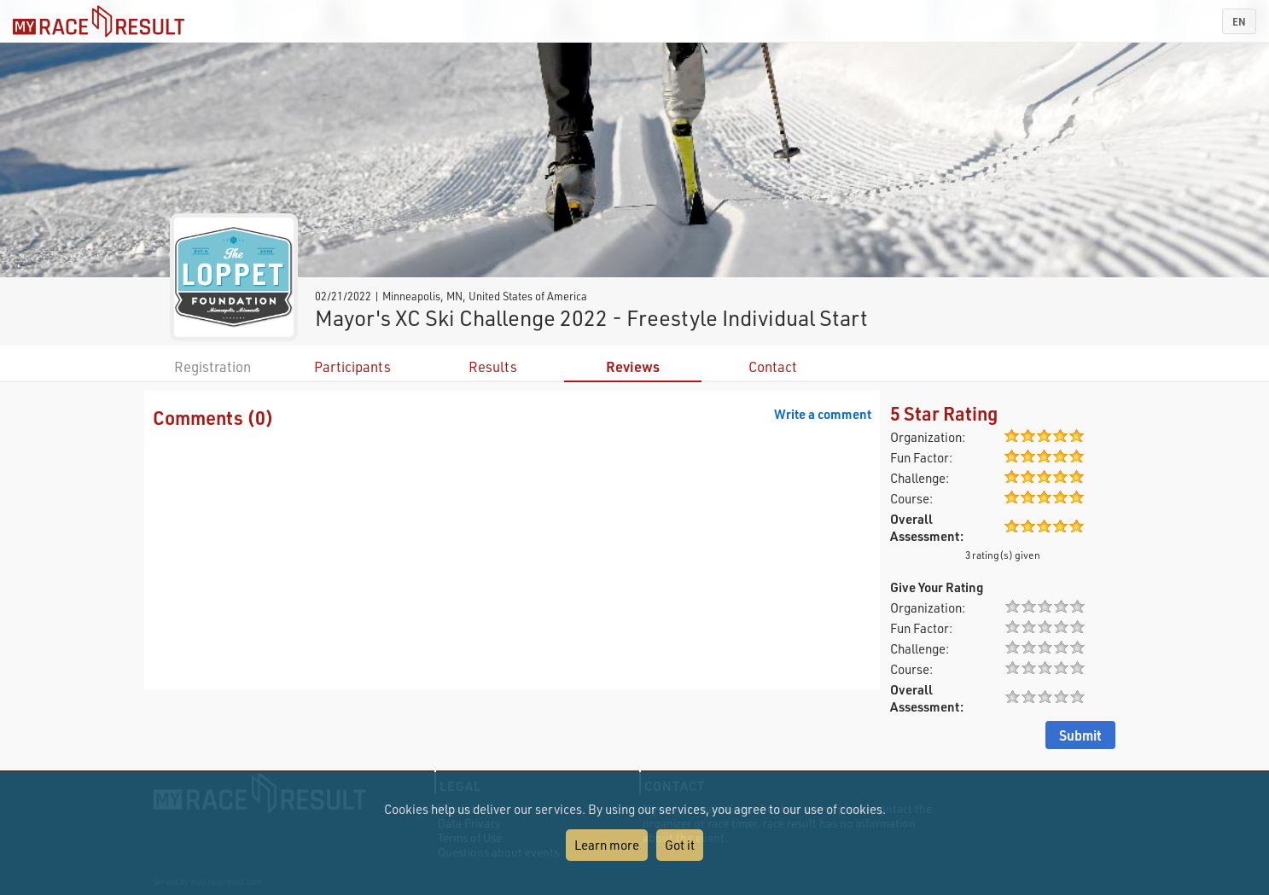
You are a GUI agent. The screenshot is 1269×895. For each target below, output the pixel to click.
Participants (352, 366)
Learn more (606, 844)
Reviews (633, 366)
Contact (772, 366)
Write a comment (822, 413)
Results (493, 366)
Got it (680, 844)
